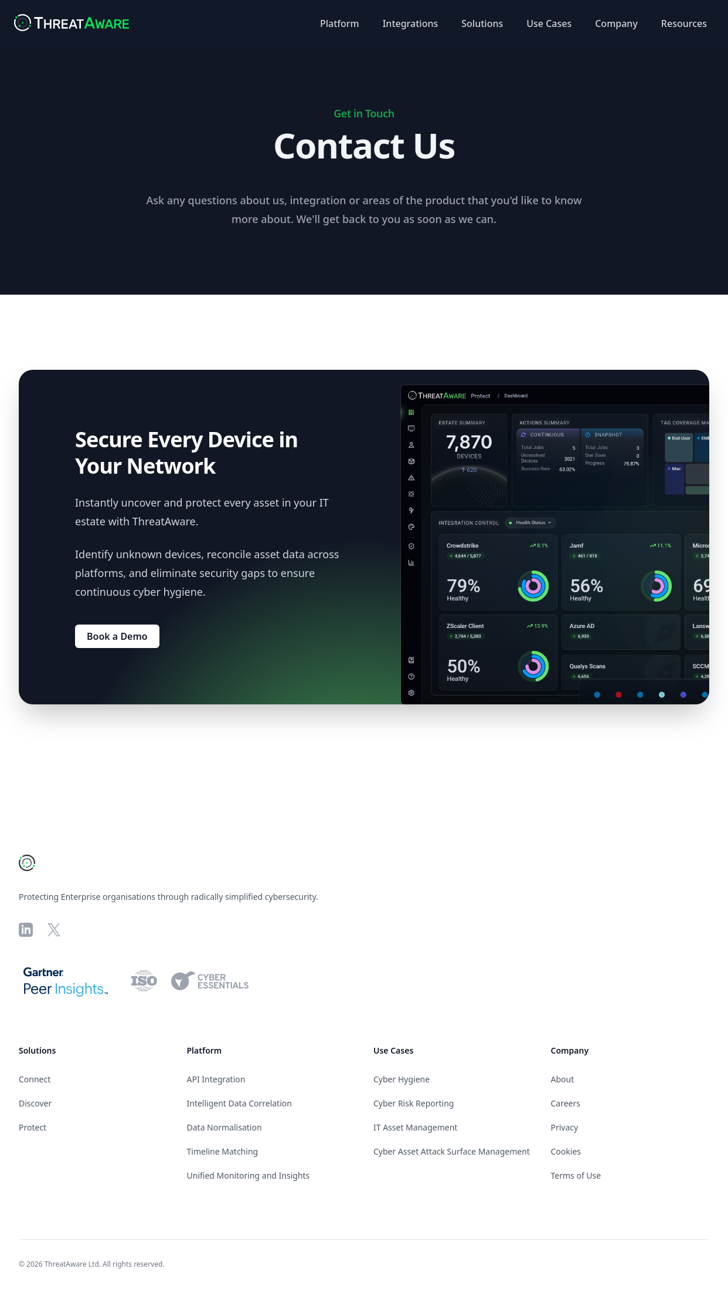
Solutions (482, 23)
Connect (34, 1079)
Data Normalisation (224, 1127)
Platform (339, 23)
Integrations (410, 23)
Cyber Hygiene (401, 1079)
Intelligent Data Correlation (239, 1103)
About (562, 1079)
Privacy (565, 1127)
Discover (35, 1103)
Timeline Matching (222, 1151)
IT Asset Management (415, 1127)
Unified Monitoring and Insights (248, 1175)
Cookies (566, 1151)
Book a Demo (117, 636)
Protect (32, 1127)
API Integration (216, 1079)
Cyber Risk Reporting (413, 1103)
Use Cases (548, 23)
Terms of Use (576, 1175)
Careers (565, 1103)
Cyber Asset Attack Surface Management (451, 1151)
